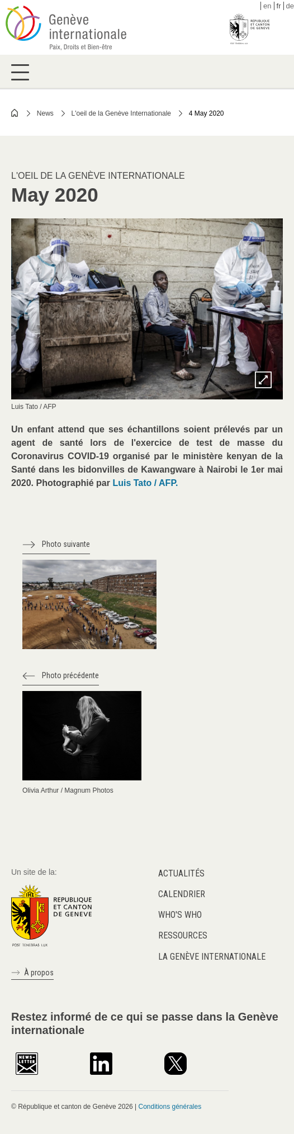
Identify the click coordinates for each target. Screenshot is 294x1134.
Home (15, 113)
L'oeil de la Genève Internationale (121, 113)
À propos (39, 972)
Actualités (181, 873)
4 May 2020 (206, 113)
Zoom (263, 379)
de (290, 6)
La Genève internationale (211, 956)
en (267, 6)
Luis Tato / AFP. (145, 483)
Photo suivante (66, 544)
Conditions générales (169, 1107)
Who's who (180, 914)
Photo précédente (70, 675)
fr (279, 6)
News (45, 113)
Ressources (182, 935)
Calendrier (181, 894)
